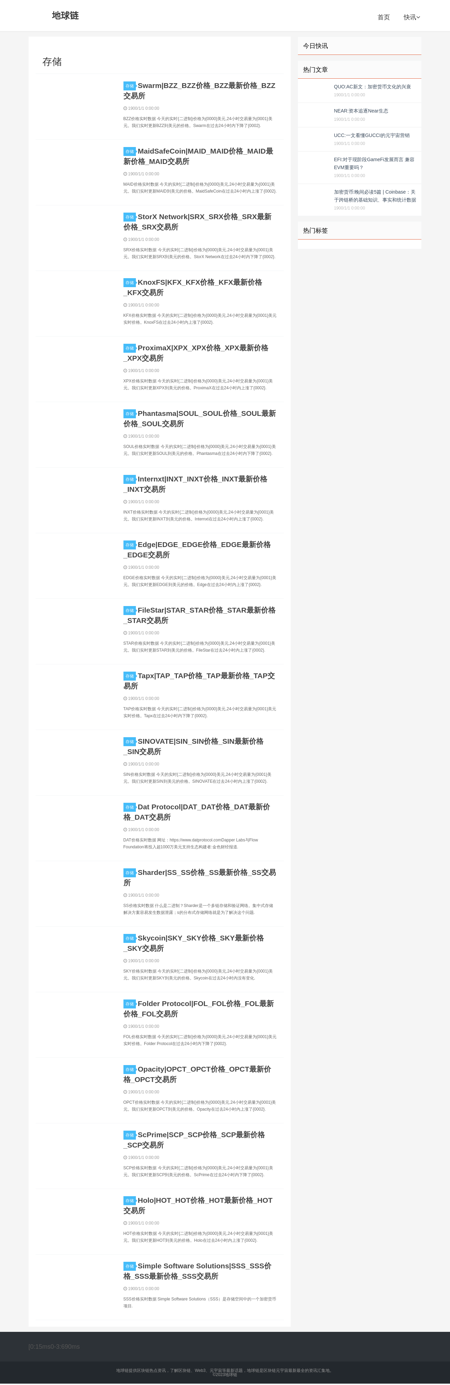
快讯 (412, 17)
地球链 (65, 15)
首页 (384, 17)
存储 (131, 86)
